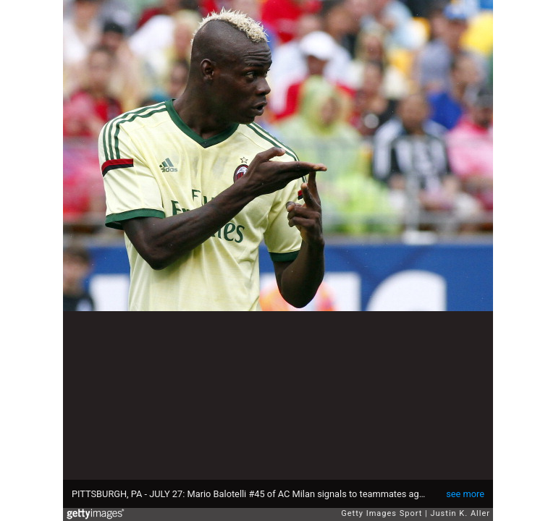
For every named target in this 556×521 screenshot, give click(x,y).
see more (465, 493)
